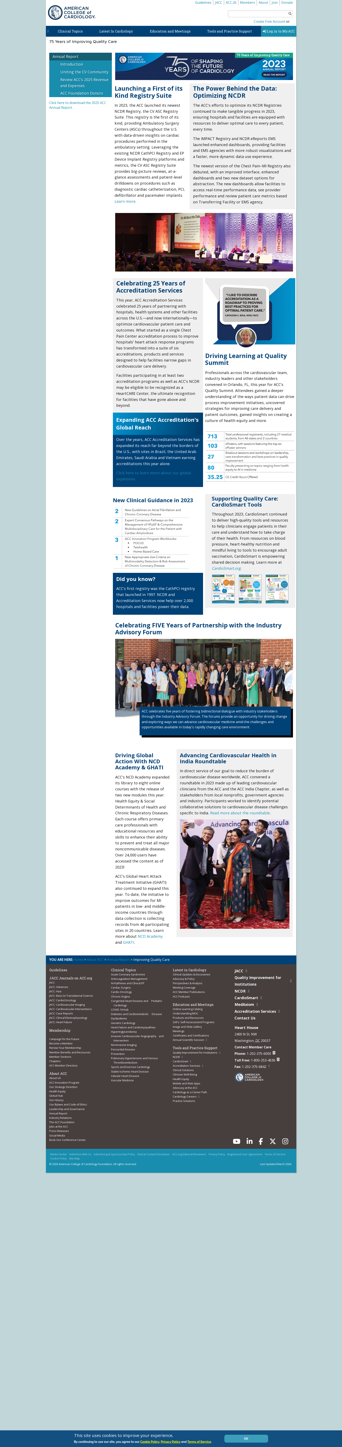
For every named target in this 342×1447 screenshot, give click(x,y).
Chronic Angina (120, 995)
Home (78, 959)
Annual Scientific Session (188, 1037)
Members (247, 2)
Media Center (58, 1148)
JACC (218, 2)
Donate (287, 2)
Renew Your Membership (65, 1045)
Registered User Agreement (244, 1148)
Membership (59, 1028)
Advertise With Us (80, 1148)
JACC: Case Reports (61, 1012)
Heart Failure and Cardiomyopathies (133, 1025)
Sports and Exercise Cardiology (130, 1063)
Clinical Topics (70, 31)
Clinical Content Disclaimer (153, 1148)
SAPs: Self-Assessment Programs (194, 1020)
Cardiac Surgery (121, 987)
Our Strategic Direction (63, 1083)
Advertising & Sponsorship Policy (114, 1148)
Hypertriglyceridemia (124, 1029)
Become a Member (61, 1041)
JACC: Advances (58, 987)
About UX (55, 1074)
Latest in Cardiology (190, 970)
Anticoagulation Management (129, 978)
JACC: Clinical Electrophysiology (68, 1016)
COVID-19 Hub (120, 1008)
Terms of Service (275, 1148)
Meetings (178, 1029)
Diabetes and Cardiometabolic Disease (136, 1012)
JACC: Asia (55, 991)
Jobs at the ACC (58, 1121)
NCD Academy (150, 936)
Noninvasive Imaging (123, 1042)
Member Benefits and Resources (70, 1049)
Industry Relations (60, 1112)
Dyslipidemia (119, 1016)
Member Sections (60, 1054)
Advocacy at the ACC (185, 1083)
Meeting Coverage (184, 987)
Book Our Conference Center (67, 1133)
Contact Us (245, 1017)
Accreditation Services (186, 1062)
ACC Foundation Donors (81, 93)
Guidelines (203, 2)
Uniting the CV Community (84, 71)
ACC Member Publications (189, 991)
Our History (56, 1096)
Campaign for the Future (64, 1037)
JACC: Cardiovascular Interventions (70, 1008)
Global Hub (56, 1091)
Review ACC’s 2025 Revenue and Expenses (84, 82)
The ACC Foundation (61, 1117)
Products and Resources (188, 1016)
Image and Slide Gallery (187, 1024)
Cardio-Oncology (121, 991)
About (263, 2)
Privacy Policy (217, 1148)
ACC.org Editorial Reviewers (189, 1148)
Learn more (125, 201)
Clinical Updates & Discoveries (191, 974)
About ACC (95, 959)
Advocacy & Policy (183, 978)
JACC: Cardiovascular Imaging (67, 1003)
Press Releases (59, 1125)
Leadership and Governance (67, 1104)
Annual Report (65, 56)
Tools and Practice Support (229, 31)
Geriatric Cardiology (123, 1021)
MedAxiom (244, 1004)
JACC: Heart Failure (60, 1020)
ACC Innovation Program (64, 1079)
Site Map (74, 1152)
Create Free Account (269, 21)
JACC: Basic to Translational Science (71, 995)
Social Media (57, 1129)
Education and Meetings (170, 31)
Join (275, 2)
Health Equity (57, 1087)
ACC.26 (231, 2)
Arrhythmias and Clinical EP (127, 983)
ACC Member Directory (63, 1062)
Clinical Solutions (183, 1066)
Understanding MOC (185, 1012)
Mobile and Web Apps (186, 1079)
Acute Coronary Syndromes (128, 974)
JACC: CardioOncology (62, 999)
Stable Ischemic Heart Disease (130, 1067)
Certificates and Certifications (191, 1033)
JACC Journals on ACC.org (70, 978)
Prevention (118, 1050)
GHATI (128, 942)
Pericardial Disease (123, 1046)
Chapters (55, 1058)
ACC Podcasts (181, 995)
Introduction (71, 64)
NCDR (176, 1054)
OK (246, 1438)
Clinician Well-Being (185, 1071)
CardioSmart (180, 1058)
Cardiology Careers (185, 1092)
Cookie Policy (58, 1152)
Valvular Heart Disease (125, 1071)
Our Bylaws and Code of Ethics (68, 1100)
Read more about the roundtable (240, 812)
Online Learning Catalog (187, 1008)
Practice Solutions (184, 1096)
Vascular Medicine (122, 1075)
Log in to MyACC (279, 31)
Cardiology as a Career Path (190, 1087)
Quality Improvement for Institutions (195, 1049)
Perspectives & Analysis (187, 983)
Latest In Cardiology (116, 31)
